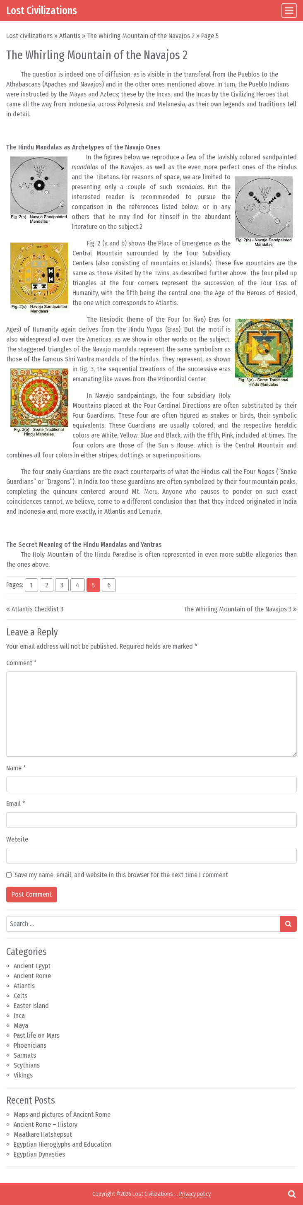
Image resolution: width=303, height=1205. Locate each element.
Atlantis (69, 36)
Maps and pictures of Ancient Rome (62, 1114)
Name (16, 768)
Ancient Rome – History (45, 1124)
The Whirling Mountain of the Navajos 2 (141, 36)
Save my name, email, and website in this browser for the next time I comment (121, 875)
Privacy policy (195, 1194)
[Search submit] (288, 924)
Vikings (23, 1075)
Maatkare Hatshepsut (43, 1134)
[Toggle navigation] (289, 10)
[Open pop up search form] (292, 1194)
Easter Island (31, 1006)
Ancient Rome (32, 976)
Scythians (27, 1065)
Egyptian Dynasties (39, 1154)
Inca (19, 1016)
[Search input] (143, 924)
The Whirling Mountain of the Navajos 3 (237, 609)
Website (17, 839)
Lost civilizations (29, 36)
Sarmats (25, 1055)
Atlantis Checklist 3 (37, 609)
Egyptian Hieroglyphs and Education (62, 1144)
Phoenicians (30, 1045)
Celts (20, 996)
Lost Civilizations (41, 10)
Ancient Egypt (32, 966)
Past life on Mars (37, 1035)
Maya (21, 1025)
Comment (21, 663)
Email (15, 804)
